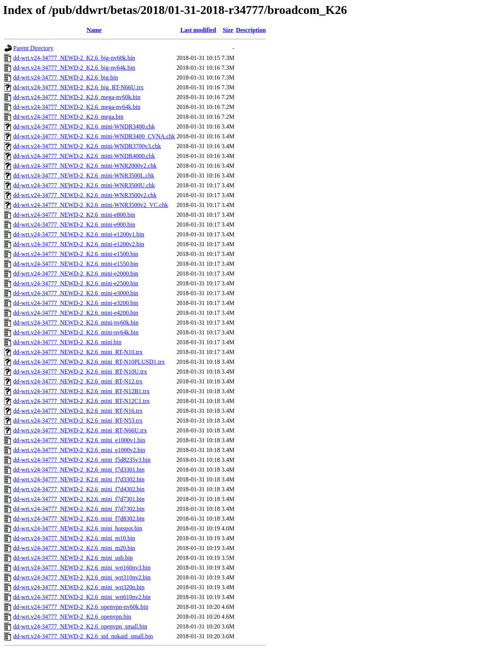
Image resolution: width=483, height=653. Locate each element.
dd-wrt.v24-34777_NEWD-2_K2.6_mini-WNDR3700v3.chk (87, 146)
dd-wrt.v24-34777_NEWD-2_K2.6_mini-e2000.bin (75, 273)
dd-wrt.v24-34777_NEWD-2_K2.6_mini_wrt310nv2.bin (82, 577)
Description (251, 30)
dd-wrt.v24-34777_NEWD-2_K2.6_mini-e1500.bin (75, 254)
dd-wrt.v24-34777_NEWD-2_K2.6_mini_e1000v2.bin (79, 450)
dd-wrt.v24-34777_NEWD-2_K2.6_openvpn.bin (72, 616)
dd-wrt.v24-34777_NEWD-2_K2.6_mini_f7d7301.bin (79, 499)
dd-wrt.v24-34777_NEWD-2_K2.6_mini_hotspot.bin (77, 528)
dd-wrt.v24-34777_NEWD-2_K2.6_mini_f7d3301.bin (79, 469)
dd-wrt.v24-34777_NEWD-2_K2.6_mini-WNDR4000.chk (84, 156)
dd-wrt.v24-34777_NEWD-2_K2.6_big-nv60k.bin (74, 58)
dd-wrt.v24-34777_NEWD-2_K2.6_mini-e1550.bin (75, 264)
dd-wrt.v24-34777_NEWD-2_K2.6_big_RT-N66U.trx (78, 87)
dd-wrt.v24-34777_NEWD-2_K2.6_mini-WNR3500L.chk (83, 175)
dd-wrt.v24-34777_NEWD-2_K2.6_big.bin (65, 77)
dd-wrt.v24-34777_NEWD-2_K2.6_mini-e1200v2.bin (78, 244)
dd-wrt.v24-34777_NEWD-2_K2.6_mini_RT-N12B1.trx (81, 391)
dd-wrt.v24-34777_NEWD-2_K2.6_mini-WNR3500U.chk (84, 185)
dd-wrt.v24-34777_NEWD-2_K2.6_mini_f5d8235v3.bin (82, 460)
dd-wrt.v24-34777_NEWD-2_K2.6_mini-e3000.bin (75, 293)
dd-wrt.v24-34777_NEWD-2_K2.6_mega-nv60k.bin (76, 97)
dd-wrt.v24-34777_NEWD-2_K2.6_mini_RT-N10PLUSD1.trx (89, 362)
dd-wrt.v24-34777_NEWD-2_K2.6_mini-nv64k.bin (75, 332)
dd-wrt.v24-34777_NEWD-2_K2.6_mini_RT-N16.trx (78, 411)
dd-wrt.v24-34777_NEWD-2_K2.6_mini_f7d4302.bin (79, 489)
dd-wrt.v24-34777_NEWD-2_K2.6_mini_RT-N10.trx (78, 352)
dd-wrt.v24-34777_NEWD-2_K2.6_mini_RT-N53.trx (78, 420)
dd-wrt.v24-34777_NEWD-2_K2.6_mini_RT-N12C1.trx (81, 401)
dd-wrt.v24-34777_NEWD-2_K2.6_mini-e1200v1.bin (78, 234)
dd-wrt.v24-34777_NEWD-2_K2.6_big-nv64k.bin (74, 67)
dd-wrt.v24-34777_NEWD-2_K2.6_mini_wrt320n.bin (79, 587)
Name (94, 30)
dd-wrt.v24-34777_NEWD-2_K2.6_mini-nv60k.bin (75, 322)
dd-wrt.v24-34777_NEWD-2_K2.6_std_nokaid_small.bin (83, 636)
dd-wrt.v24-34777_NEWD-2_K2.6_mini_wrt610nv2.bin (82, 597)
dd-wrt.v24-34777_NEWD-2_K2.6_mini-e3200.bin (75, 303)
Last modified (198, 30)
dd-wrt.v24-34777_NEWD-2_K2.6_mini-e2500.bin (75, 283)
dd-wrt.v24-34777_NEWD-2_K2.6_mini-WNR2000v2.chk (85, 165)
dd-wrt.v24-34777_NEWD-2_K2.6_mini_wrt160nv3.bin (82, 567)
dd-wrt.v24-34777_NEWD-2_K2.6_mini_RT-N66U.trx (80, 430)
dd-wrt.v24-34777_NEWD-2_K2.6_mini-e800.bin (74, 215)
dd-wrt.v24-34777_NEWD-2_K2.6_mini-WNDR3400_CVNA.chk (94, 136)
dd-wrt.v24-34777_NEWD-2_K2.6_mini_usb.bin (73, 558)
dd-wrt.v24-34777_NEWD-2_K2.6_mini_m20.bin (74, 548)
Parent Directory (33, 48)
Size (228, 30)
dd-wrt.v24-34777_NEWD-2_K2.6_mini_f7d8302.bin (79, 518)
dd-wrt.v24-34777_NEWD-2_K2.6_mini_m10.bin (74, 538)
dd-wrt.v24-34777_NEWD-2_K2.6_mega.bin (68, 116)
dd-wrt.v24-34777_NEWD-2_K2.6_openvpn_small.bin (80, 626)
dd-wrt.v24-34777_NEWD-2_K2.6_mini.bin (67, 342)
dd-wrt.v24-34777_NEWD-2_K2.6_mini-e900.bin (74, 224)
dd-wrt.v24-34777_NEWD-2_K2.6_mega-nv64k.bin (76, 107)
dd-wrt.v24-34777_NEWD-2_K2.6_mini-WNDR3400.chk (84, 126)
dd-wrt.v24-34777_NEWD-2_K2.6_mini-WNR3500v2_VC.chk (90, 205)
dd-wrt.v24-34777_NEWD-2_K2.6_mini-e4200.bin (75, 313)
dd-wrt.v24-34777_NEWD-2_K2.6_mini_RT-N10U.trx (80, 371)
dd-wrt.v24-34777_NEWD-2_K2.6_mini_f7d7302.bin (79, 509)
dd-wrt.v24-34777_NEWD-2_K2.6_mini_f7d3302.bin (79, 479)
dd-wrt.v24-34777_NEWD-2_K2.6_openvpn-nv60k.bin (80, 607)
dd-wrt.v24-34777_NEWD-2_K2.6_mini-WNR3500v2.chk (85, 195)
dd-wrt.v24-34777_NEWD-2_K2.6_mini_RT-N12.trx (78, 381)
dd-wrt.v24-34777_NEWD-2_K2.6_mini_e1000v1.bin (79, 440)
